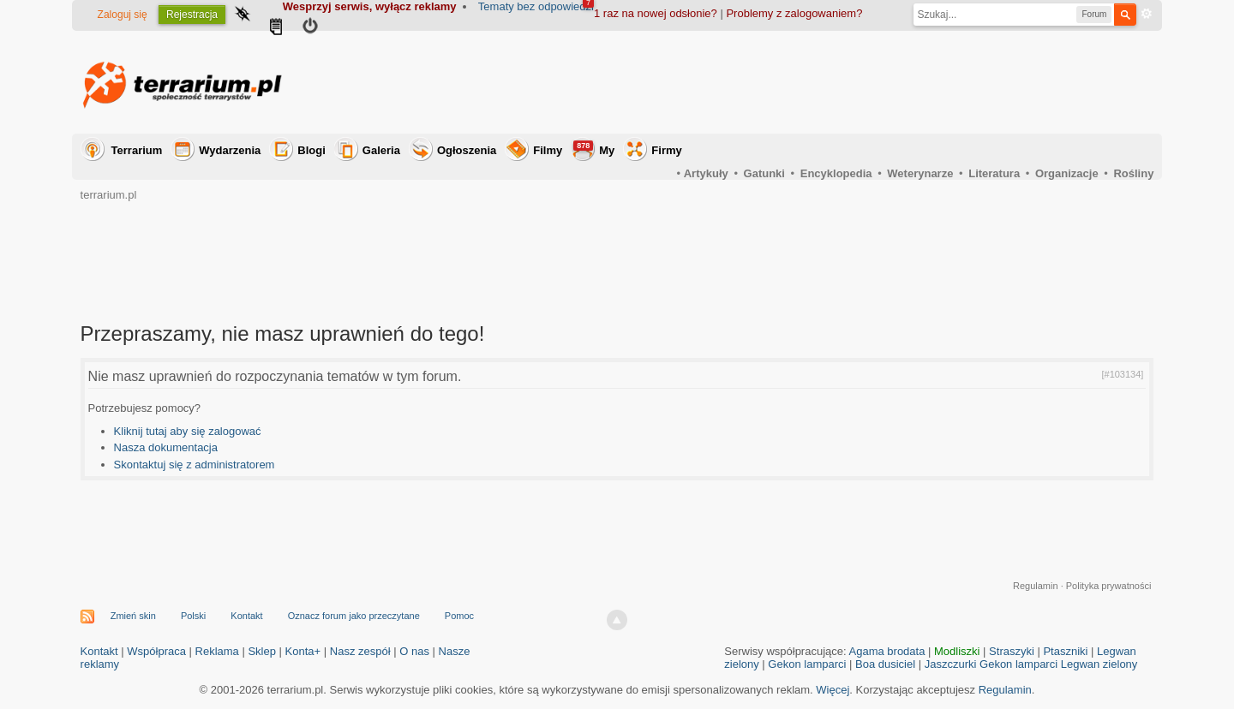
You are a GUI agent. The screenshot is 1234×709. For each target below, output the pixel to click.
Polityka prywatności (1109, 586)
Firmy (666, 150)
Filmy (547, 150)
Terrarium (137, 150)
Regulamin (1035, 586)
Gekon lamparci (807, 664)
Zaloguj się (122, 15)
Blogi (311, 150)
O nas (414, 651)
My (593, 148)
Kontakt (246, 616)
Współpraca (156, 651)
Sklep (262, 651)
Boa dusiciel (885, 664)
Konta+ (303, 651)
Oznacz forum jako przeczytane (354, 616)
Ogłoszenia (466, 150)
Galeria (381, 150)
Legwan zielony (1099, 664)
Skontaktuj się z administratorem (194, 464)
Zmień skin (133, 616)
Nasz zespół (360, 651)
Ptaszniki (1065, 651)
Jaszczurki (951, 664)
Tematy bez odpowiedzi (536, 6)
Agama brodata (887, 651)
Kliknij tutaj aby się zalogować (187, 431)
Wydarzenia (230, 150)
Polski (193, 616)
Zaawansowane (1146, 14)
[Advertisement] (841, 82)
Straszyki (1011, 651)
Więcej (832, 689)
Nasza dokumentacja (166, 447)
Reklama (217, 651)
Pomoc (459, 616)
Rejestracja (192, 15)
